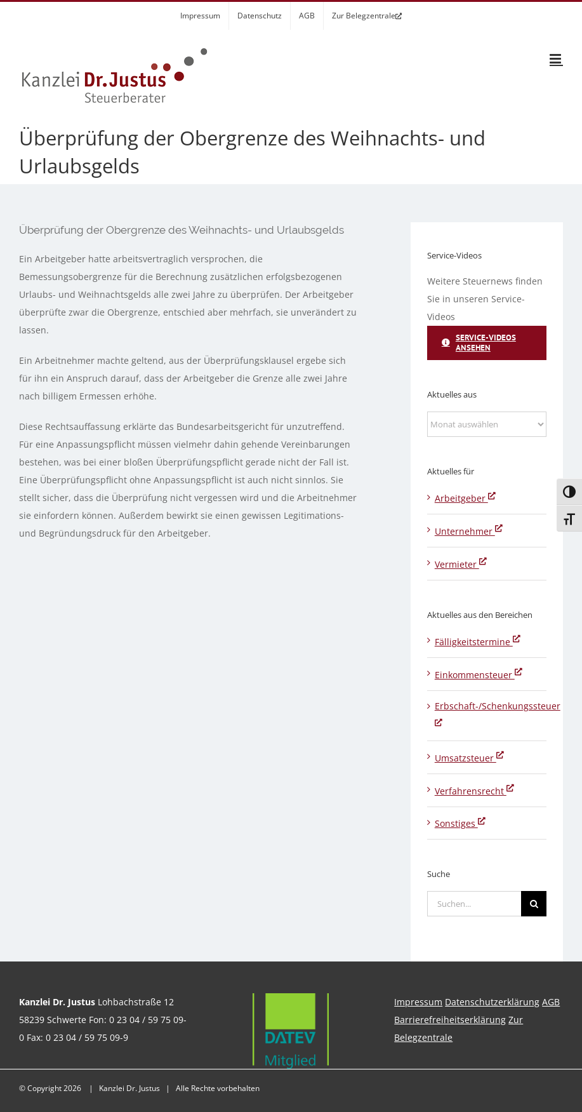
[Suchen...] (474, 903)
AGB (551, 1002)
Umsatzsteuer (469, 758)
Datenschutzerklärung (492, 1002)
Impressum (418, 1002)
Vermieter (461, 564)
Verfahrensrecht (474, 791)
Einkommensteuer (478, 675)
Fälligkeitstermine (477, 642)
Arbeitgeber (465, 498)
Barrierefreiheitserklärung (450, 1020)
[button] (28, 1084)
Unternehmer (469, 531)
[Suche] (533, 903)
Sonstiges (460, 823)
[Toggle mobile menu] (556, 58)
